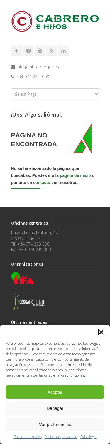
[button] (101, 332)
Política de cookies (28, 436)
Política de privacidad (61, 436)
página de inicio (75, 175)
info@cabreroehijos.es (38, 66)
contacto (41, 182)
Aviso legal (88, 436)
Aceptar (55, 392)
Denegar (55, 408)
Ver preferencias (55, 424)
